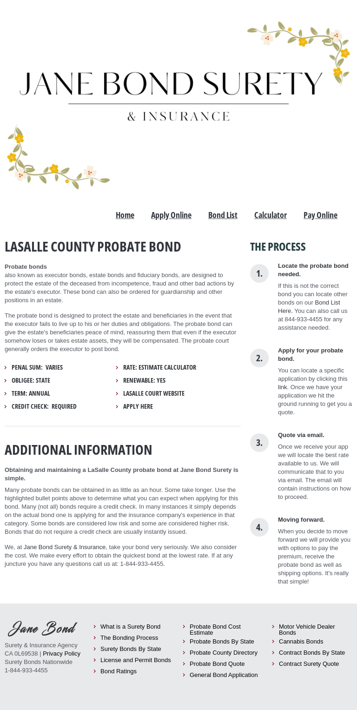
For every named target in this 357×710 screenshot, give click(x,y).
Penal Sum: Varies (37, 367)
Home (125, 215)
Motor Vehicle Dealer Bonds (307, 630)
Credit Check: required (44, 406)
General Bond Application (224, 675)
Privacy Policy (61, 653)
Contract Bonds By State (312, 653)
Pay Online (320, 215)
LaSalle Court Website (154, 393)
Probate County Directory (224, 653)
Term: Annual (31, 393)
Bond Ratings (118, 671)
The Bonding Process (129, 638)
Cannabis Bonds (301, 641)
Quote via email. (301, 434)
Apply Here (138, 406)
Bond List (223, 215)
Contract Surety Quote (309, 664)
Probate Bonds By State (222, 641)
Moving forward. (301, 519)
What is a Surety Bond (130, 627)
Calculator (270, 215)
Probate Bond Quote (217, 664)
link (282, 387)
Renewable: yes (144, 380)
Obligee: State (31, 380)
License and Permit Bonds (135, 660)
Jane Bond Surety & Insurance (65, 547)
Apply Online (171, 215)
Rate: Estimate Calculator (159, 367)
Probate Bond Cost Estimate (215, 630)
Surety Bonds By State (130, 649)
